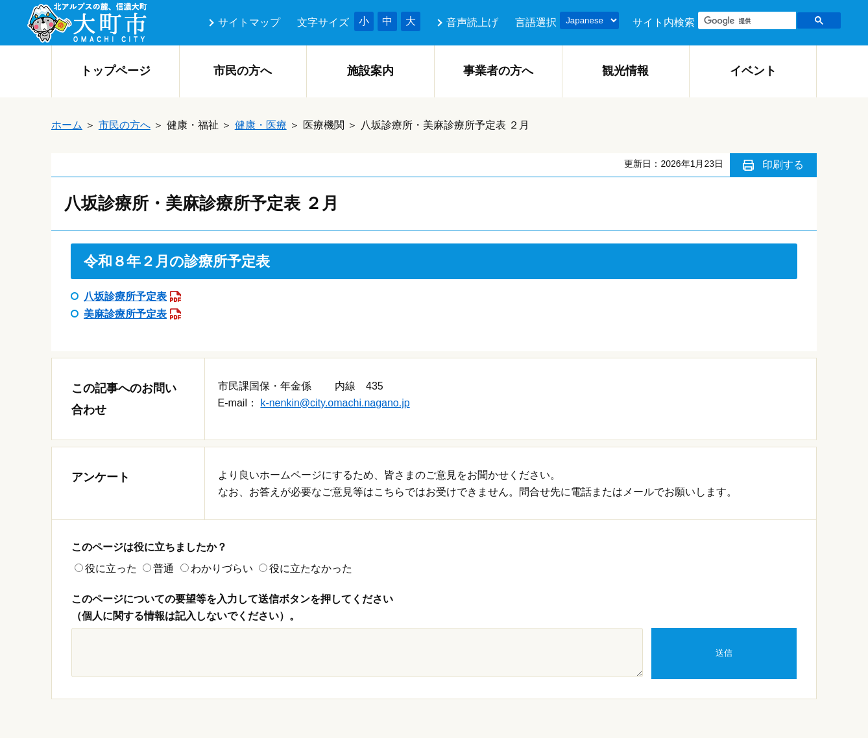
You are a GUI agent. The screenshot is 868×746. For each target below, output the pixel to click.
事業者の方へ (498, 70)
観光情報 (625, 70)
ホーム (66, 125)
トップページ (115, 70)
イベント (753, 70)
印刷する (783, 164)
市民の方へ (242, 70)
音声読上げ (472, 22)
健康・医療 (261, 125)
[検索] (746, 21)
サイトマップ (249, 22)
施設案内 (370, 70)
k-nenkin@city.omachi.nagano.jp (334, 402)
